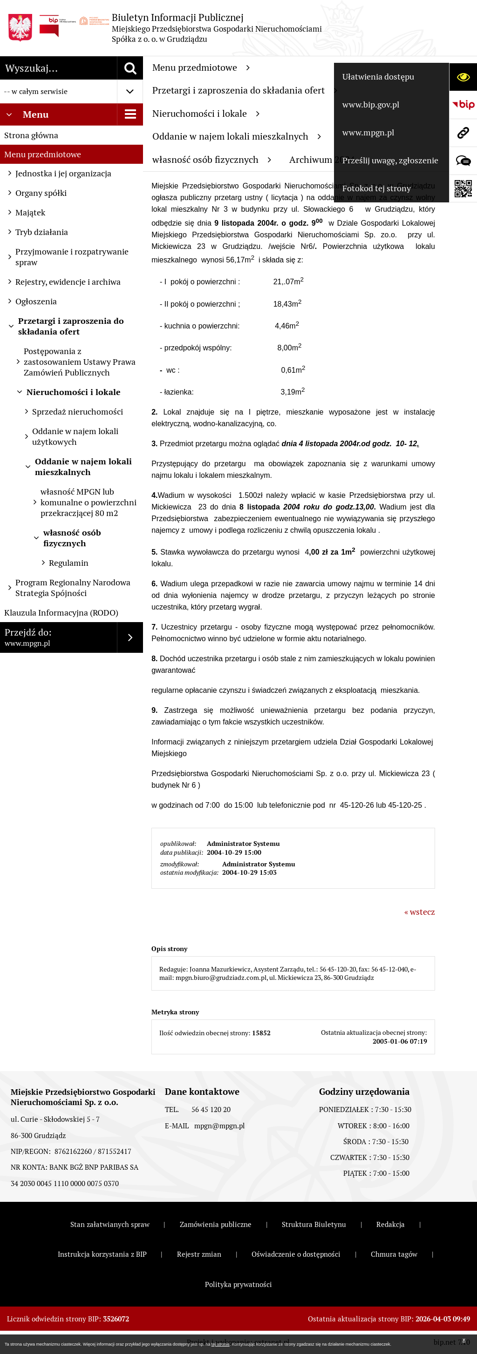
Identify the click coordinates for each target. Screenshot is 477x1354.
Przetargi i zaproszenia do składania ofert (244, 90)
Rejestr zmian (199, 1254)
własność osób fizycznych (211, 160)
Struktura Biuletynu (314, 1224)
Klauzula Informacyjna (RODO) (61, 612)
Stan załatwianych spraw (110, 1224)
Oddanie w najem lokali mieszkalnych (236, 136)
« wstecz (419, 911)
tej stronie (220, 1344)
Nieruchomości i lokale (205, 113)
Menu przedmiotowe (42, 154)
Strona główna (31, 135)
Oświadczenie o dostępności (296, 1254)
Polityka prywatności (238, 1284)
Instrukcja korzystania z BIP (102, 1254)
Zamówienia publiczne (216, 1224)
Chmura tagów (394, 1254)
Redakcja (390, 1224)
